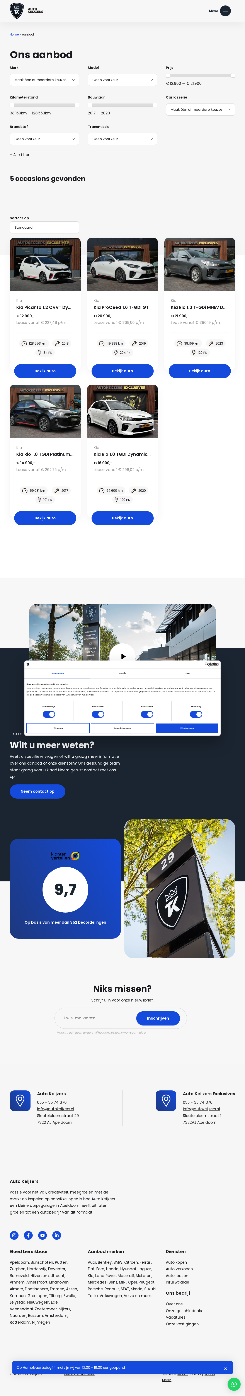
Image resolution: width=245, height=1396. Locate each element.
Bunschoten (42, 1262)
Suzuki (150, 1289)
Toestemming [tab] (57, 673)
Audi (92, 1262)
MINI (122, 1282)
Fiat (91, 1269)
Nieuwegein (38, 1302)
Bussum (35, 1315)
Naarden (18, 1315)
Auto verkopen (179, 1269)
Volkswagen (111, 1295)
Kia (91, 1275)
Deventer (56, 1269)
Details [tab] (122, 673)
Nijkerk (64, 1309)
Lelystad (18, 1302)
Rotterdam (20, 1322)
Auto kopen (176, 1262)
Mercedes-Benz (102, 1282)
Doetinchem (36, 1289)
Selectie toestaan (122, 728)
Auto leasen (177, 1275)
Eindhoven (59, 1282)
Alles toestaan (187, 728)
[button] (234, 1384)
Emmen (57, 1289)
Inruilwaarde (177, 1282)
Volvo (129, 1295)
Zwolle (69, 1295)
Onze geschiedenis (184, 1310)
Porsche (95, 1289)
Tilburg (55, 1295)
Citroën (131, 1262)
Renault (112, 1289)
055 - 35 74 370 (52, 1102)
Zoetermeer (46, 1309)
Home (14, 34)
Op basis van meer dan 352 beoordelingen (65, 922)
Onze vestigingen (182, 1324)
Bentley (105, 1262)
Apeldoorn (19, 1262)
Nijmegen (41, 1322)
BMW (118, 1262)
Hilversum (40, 1275)
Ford (100, 1269)
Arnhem (17, 1282)
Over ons (174, 1304)
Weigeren (58, 728)
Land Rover (105, 1275)
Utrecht (58, 1275)
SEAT (125, 1289)
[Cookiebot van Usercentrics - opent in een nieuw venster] (199, 664)
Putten (61, 1262)
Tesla (93, 1295)
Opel (132, 1282)
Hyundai (128, 1269)
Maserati (126, 1275)
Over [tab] (187, 673)
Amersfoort (37, 1282)
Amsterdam (56, 1315)
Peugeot (147, 1282)
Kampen (18, 1295)
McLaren (143, 1275)
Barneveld (19, 1275)
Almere (16, 1289)
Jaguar (144, 1269)
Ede (54, 1302)
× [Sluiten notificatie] (225, 1368)
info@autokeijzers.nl (55, 1109)
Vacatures (175, 1317)
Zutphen (18, 1269)
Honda (112, 1269)
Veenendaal (21, 1309)
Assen (71, 1289)
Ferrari (145, 1262)
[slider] (168, 75)
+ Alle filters (20, 154)
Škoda (137, 1289)
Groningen (37, 1295)
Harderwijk (36, 1269)
